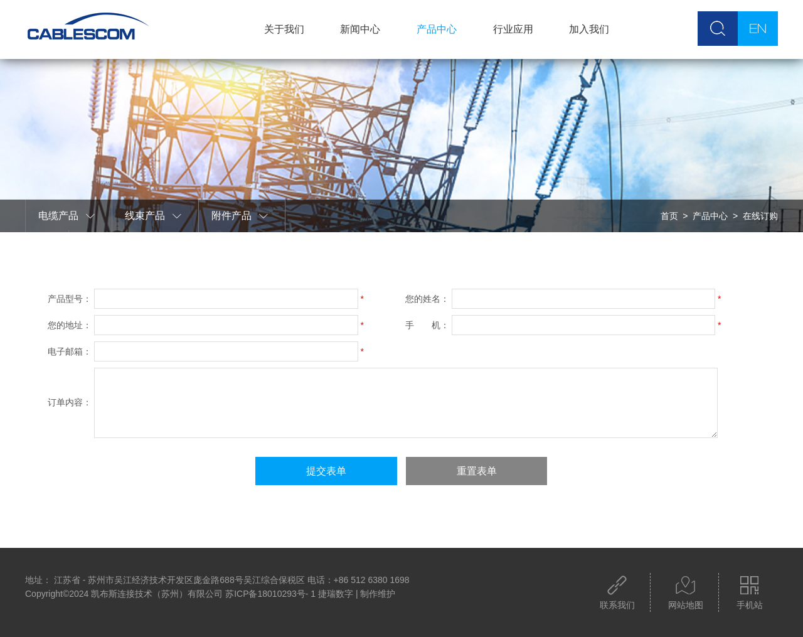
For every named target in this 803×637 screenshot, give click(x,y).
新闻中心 (360, 29)
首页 (669, 216)
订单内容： (70, 402)
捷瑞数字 (335, 594)
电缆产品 (67, 216)
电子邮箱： (70, 351)
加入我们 (589, 29)
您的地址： (70, 325)
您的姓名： (427, 299)
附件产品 (240, 216)
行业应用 (513, 29)
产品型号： (70, 299)
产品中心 (437, 29)
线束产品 (154, 216)
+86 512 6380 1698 (372, 580)
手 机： (427, 325)
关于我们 (284, 29)
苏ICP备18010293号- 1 (270, 594)
